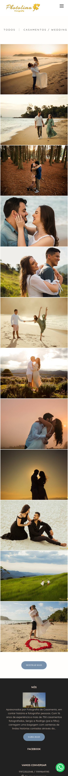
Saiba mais (34, 737)
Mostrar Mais (34, 665)
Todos (9, 29)
